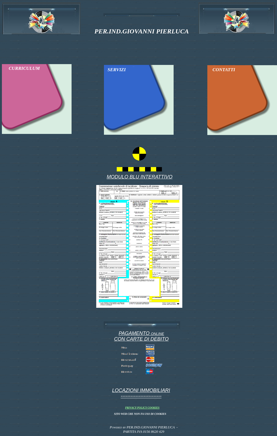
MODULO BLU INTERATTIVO (140, 177)
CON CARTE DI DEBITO (141, 339)
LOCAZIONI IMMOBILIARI (141, 390)
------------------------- (141, 396)
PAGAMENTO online (141, 333)
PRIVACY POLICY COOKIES (142, 407)
